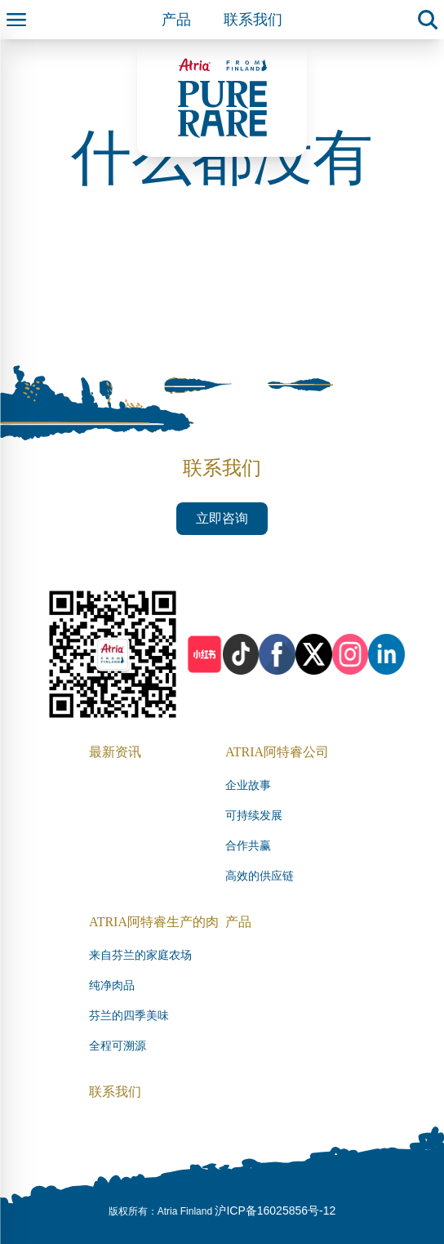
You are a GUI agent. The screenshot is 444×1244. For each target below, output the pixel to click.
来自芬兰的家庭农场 (140, 955)
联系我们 (253, 19)
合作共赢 (248, 846)
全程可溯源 (117, 1046)
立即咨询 (222, 518)
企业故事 (248, 785)
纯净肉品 (112, 985)
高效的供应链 (259, 876)
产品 (176, 19)
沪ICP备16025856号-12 (275, 1210)
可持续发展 (253, 815)
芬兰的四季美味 (129, 1016)
